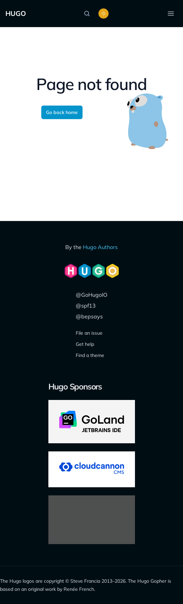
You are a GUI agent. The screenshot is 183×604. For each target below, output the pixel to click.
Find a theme (90, 355)
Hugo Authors (100, 247)
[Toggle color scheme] (103, 13)
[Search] (89, 13)
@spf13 (86, 305)
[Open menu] (171, 13)
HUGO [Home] (15, 13)
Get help (85, 344)
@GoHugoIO (91, 294)
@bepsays (89, 316)
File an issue (89, 333)
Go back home (62, 112)
